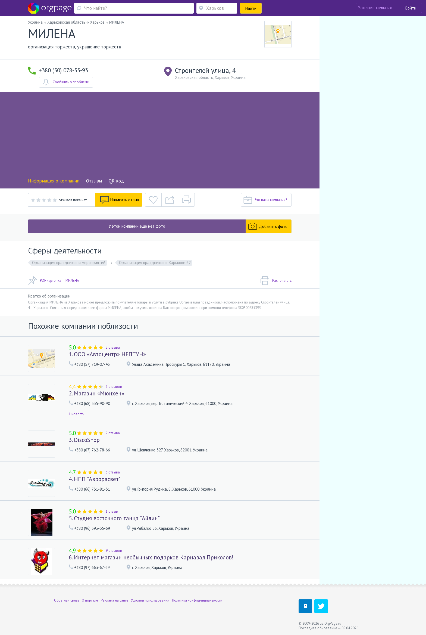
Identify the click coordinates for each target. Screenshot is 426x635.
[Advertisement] (160, 136)
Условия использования (150, 600)
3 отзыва (113, 472)
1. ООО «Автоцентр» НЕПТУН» (107, 354)
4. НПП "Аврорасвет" (95, 479)
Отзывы (94, 181)
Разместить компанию (375, 7)
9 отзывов (114, 550)
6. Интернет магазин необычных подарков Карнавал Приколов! (151, 557)
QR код (116, 181)
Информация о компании (53, 181)
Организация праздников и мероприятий (68, 262)
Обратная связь (66, 600)
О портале (90, 600)
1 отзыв (112, 511)
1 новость (76, 414)
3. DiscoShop (84, 440)
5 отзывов (114, 386)
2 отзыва (113, 347)
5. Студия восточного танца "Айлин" (114, 518)
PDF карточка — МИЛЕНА (53, 280)
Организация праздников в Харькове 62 (155, 262)
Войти (410, 8)
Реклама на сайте (114, 600)
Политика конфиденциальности (197, 600)
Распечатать (276, 280)
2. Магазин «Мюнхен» (96, 393)
